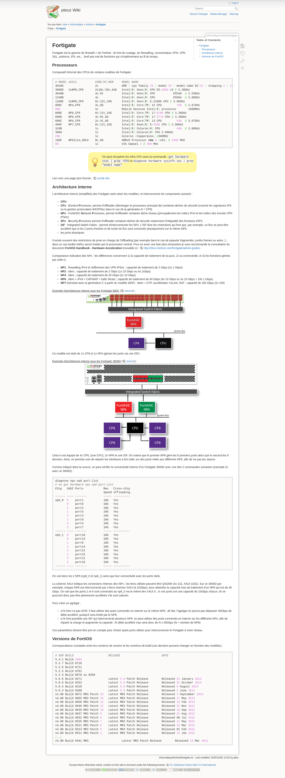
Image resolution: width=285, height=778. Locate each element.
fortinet (89, 24)
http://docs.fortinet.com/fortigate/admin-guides (172, 248)
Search (236, 8)
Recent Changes (199, 14)
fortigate (101, 24)
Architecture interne (212, 53)
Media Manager (218, 14)
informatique (76, 24)
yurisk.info (103, 178)
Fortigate (204, 45)
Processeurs (208, 49)
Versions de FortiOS (212, 56)
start (65, 24)
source (129, 290)
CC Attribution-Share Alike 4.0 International (193, 765)
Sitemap (234, 14)
